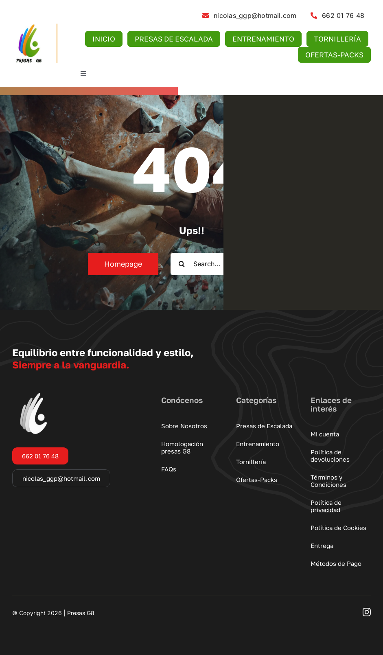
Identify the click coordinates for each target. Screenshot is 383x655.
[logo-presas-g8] (28, 27)
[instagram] (367, 612)
